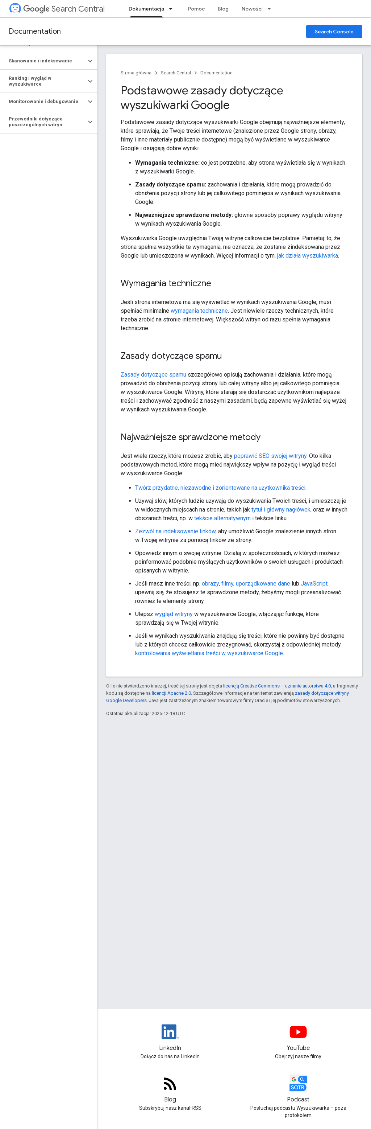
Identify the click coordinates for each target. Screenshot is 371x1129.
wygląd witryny (174, 614)
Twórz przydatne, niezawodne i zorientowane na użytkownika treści (220, 487)
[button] (43, 61)
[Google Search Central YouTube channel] (298, 1038)
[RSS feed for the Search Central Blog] (170, 1089)
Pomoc (196, 8)
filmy (227, 583)
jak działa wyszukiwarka (307, 255)
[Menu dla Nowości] (271, 8)
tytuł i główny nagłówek (280, 509)
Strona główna (136, 72)
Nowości (252, 8)
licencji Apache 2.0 (171, 693)
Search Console (334, 31)
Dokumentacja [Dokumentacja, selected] (146, 8)
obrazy (210, 583)
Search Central (64, 9)
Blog (223, 8)
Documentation (35, 31)
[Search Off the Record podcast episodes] (298, 1089)
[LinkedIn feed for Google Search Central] (170, 1038)
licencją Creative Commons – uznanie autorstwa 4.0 (277, 686)
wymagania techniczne (199, 310)
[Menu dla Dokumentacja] (173, 8)
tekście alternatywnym (222, 518)
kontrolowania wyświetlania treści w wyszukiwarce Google (209, 653)
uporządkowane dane (263, 583)
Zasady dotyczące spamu (153, 374)
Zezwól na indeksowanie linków (175, 531)
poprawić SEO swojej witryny (270, 455)
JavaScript (314, 583)
